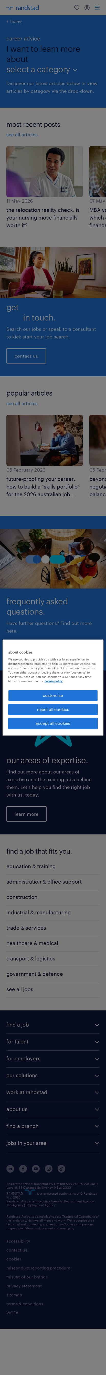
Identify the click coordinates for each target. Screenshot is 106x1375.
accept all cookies (53, 723)
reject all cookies (53, 709)
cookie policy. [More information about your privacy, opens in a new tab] (54, 681)
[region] (53, 687)
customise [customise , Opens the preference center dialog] (53, 695)
